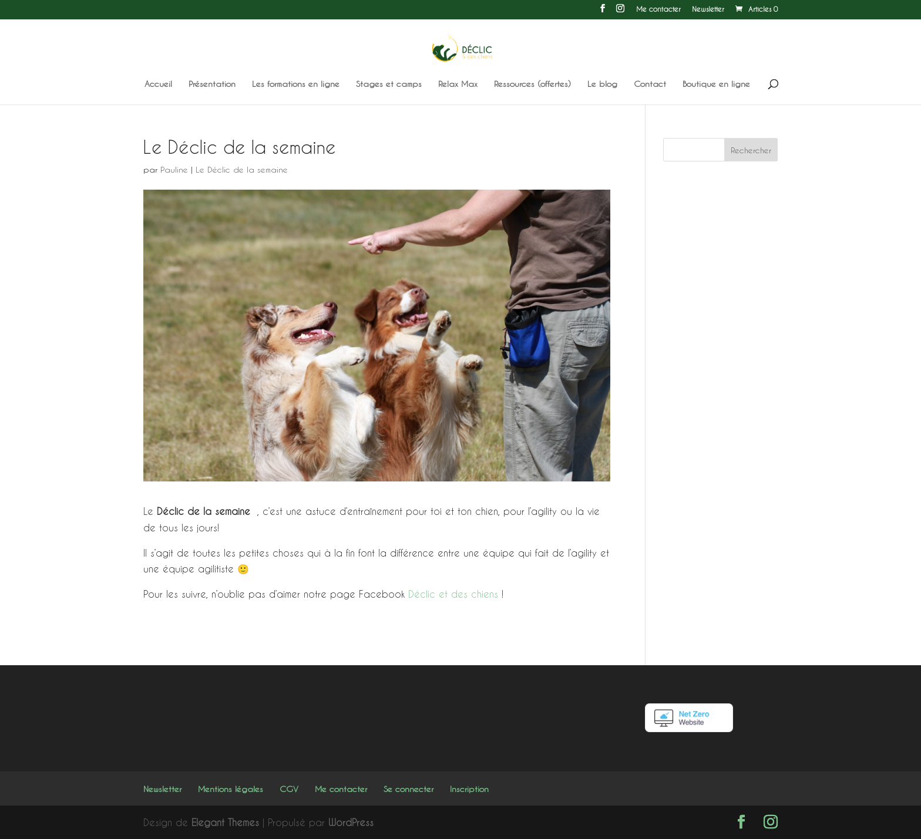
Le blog (602, 84)
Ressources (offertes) (532, 84)
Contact (650, 84)
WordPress (351, 822)
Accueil (158, 84)
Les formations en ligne (296, 84)
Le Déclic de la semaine (242, 169)
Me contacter (658, 9)
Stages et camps (389, 84)
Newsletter (708, 9)
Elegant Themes (225, 822)
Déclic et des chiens (453, 593)
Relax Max (458, 84)
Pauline (174, 169)
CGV (289, 789)
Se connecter (408, 789)
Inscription (469, 789)
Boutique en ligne (716, 84)
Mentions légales (230, 789)
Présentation (212, 84)
